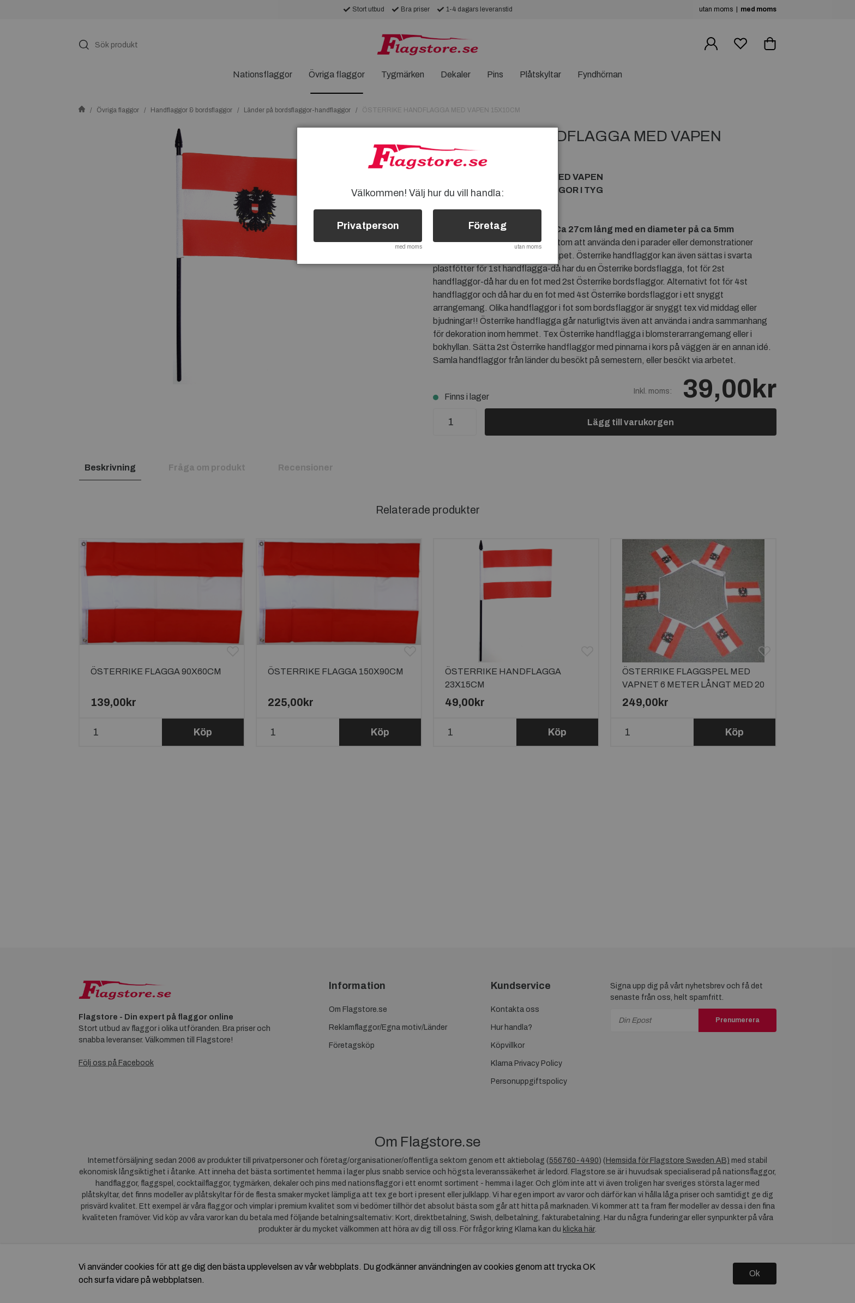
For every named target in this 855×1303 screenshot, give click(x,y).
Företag (487, 225)
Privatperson (368, 225)
